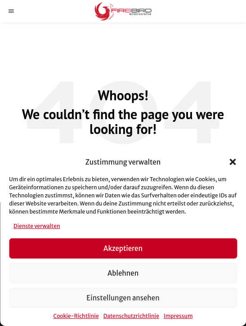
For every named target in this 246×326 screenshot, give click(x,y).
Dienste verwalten (36, 226)
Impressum (178, 316)
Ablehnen (123, 273)
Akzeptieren (123, 248)
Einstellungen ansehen (122, 298)
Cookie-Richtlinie (75, 316)
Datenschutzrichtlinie (131, 316)
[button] (232, 161)
